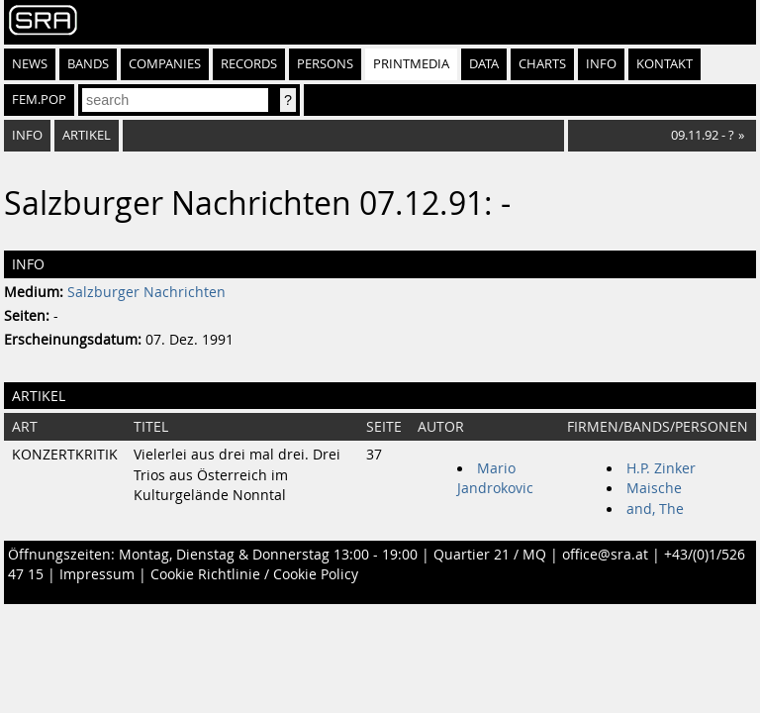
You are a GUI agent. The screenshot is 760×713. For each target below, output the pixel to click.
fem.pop (39, 99)
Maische (654, 488)
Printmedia (411, 63)
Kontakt (664, 63)
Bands (88, 63)
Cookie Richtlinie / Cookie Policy (254, 574)
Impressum (97, 574)
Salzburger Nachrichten (146, 292)
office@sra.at (605, 554)
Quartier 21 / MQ (489, 554)
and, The (655, 509)
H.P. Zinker (661, 468)
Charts (542, 63)
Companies (165, 63)
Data (484, 63)
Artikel (86, 135)
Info (601, 63)
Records (249, 63)
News (30, 63)
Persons (325, 63)
